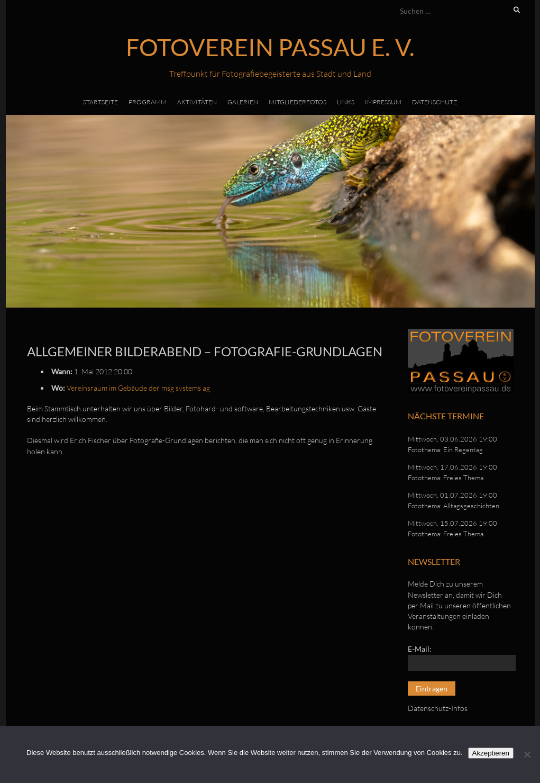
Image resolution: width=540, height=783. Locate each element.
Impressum (383, 102)
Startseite (100, 102)
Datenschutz (434, 102)
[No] (526, 754)
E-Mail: (420, 648)
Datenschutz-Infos (438, 708)
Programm (148, 102)
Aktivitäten (197, 102)
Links (345, 102)
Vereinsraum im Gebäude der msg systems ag (138, 387)
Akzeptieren (490, 753)
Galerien (242, 102)
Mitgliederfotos (297, 102)
